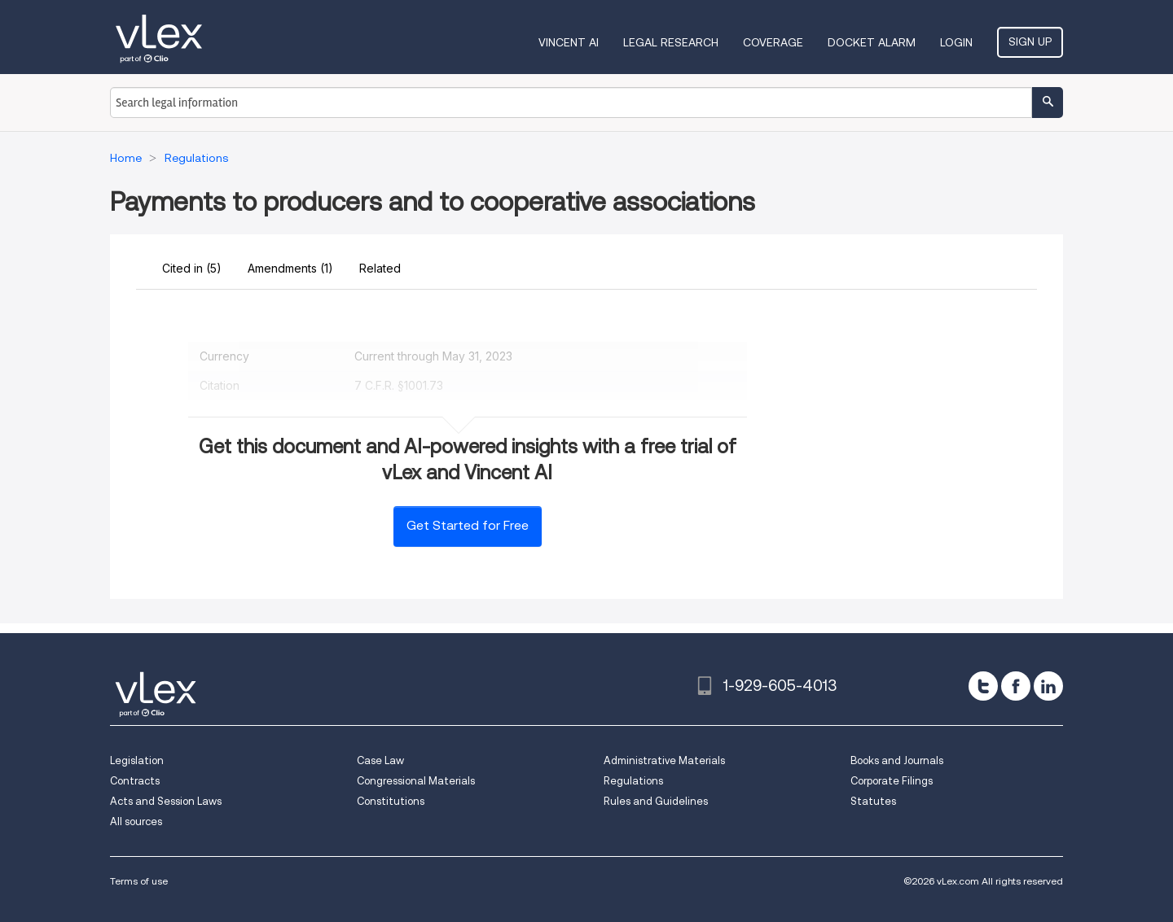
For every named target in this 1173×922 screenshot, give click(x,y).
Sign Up (1030, 41)
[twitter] (983, 686)
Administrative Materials (664, 760)
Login (956, 42)
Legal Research (670, 42)
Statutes (873, 801)
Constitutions (390, 801)
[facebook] (1015, 686)
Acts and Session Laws (166, 801)
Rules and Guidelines (656, 801)
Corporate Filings (891, 781)
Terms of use (139, 881)
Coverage (773, 42)
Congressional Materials (416, 781)
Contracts (135, 781)
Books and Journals (896, 760)
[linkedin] (1048, 686)
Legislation (137, 760)
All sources (136, 821)
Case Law (380, 760)
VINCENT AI (568, 42)
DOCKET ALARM (872, 42)
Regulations (633, 781)
